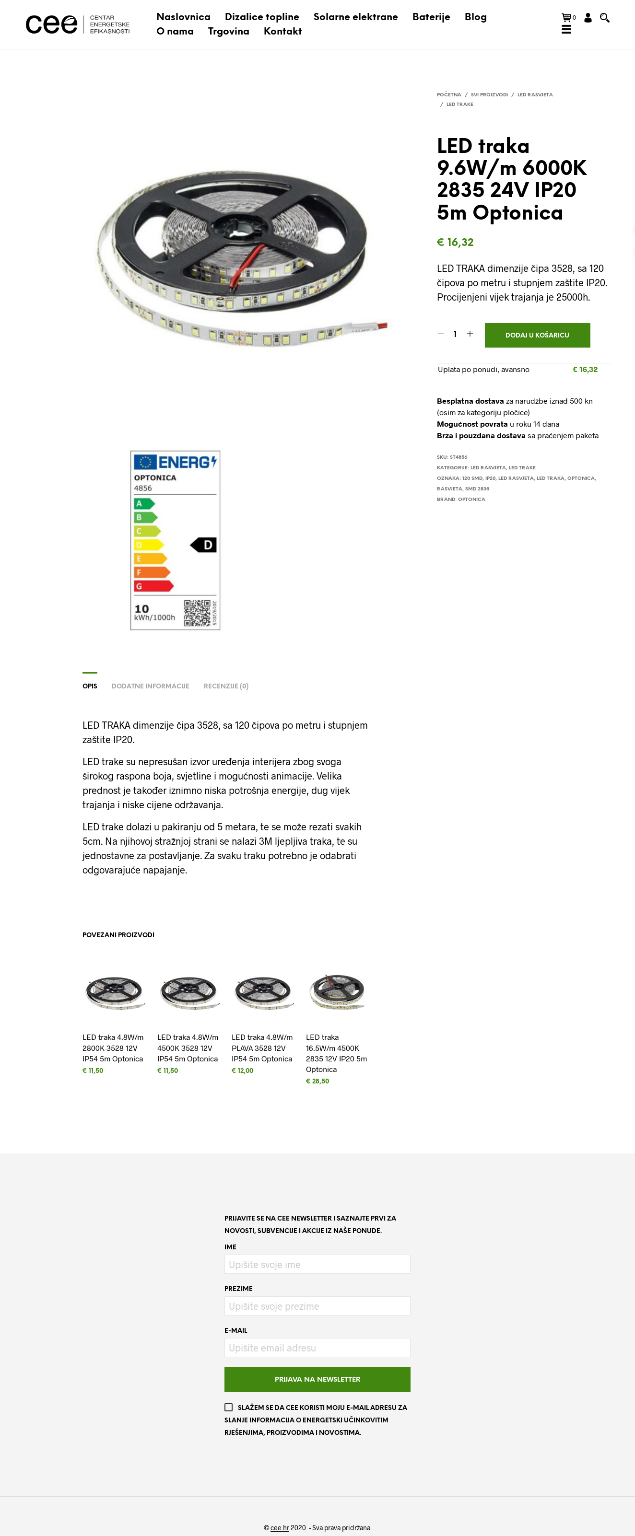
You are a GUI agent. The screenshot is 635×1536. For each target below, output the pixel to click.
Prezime (238, 1289)
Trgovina (228, 32)
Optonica (581, 478)
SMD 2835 (477, 489)
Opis (89, 687)
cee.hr (279, 1528)
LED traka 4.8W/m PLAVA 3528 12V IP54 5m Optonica (262, 1047)
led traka (550, 478)
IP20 (490, 478)
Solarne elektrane (356, 17)
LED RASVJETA (516, 478)
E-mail (235, 1331)
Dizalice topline (262, 17)
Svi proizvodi (489, 95)
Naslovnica (183, 17)
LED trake (460, 104)
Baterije (431, 17)
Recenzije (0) (226, 687)
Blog (476, 17)
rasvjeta (449, 489)
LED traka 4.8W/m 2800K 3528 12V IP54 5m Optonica (112, 1047)
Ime (230, 1248)
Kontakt (283, 32)
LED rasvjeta (535, 95)
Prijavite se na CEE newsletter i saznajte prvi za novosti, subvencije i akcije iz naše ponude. (310, 1225)
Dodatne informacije (150, 687)
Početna (449, 95)
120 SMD (472, 478)
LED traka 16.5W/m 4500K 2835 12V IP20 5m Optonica (336, 1052)
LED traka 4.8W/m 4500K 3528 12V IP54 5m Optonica (187, 1047)
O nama (175, 32)
